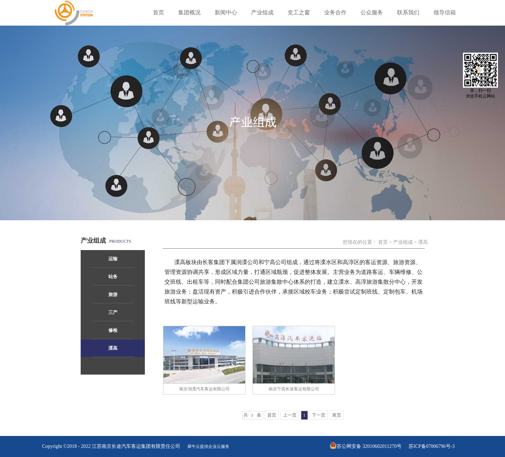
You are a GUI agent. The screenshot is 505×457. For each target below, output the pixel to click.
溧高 (423, 242)
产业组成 (403, 242)
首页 (158, 12)
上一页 (290, 415)
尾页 (336, 415)
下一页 (318, 415)
